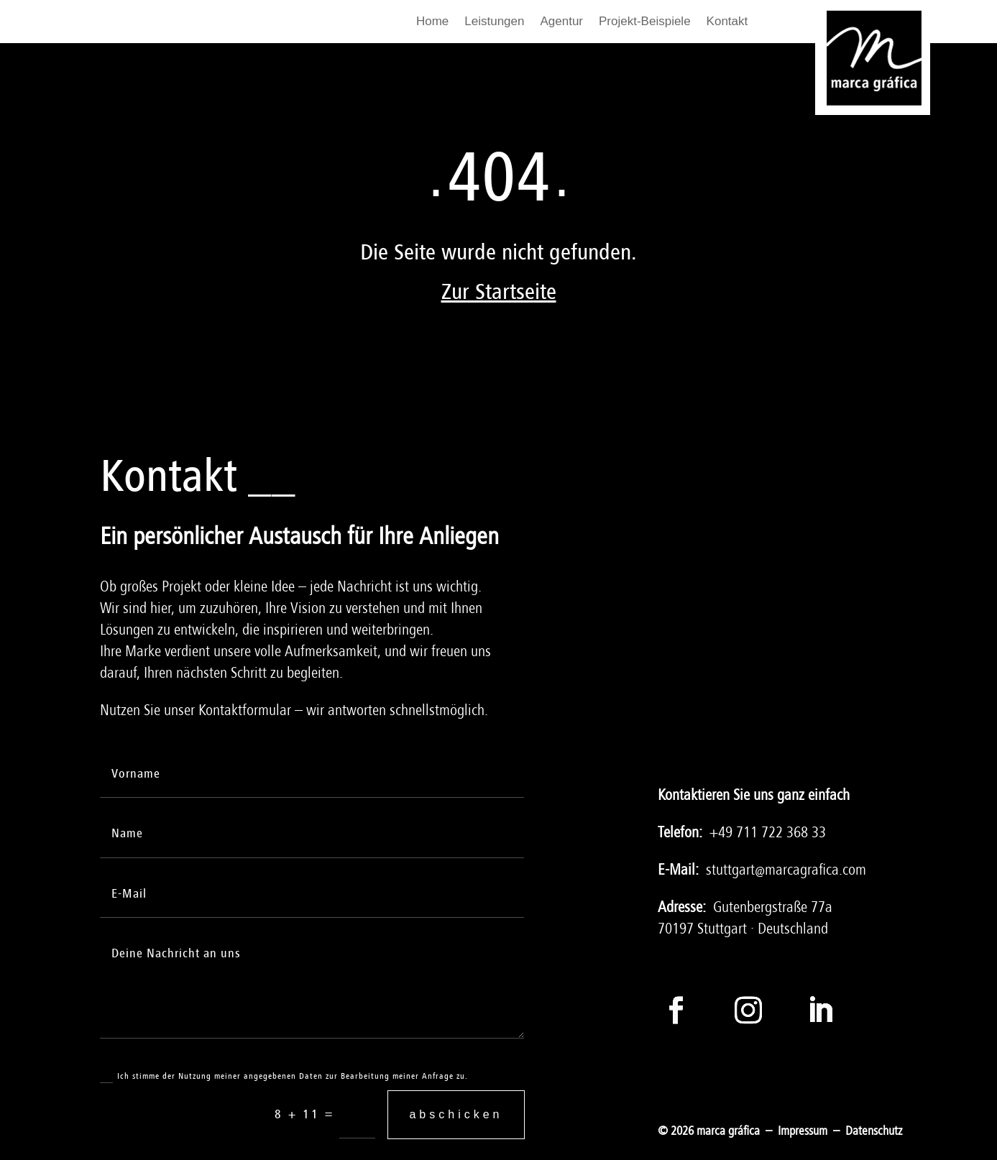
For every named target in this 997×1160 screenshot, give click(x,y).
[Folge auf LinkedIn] (820, 1009)
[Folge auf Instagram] (748, 1009)
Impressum (802, 1131)
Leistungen (494, 22)
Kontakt (727, 22)
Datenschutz (873, 1131)
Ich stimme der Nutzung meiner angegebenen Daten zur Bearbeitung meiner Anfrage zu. (284, 1076)
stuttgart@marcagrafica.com (786, 870)
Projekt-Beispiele (645, 22)
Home (432, 22)
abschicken (455, 1114)
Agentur (561, 22)
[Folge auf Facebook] (676, 1009)
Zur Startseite (498, 292)
